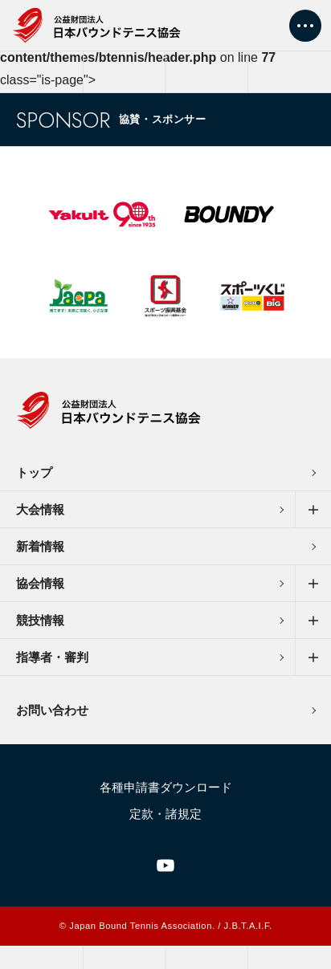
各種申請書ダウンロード (166, 787)
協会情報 (40, 583)
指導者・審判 (52, 657)
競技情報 (40, 620)
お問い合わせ (52, 710)
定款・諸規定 (165, 813)
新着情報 (40, 546)
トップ (34, 472)
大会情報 (40, 509)
